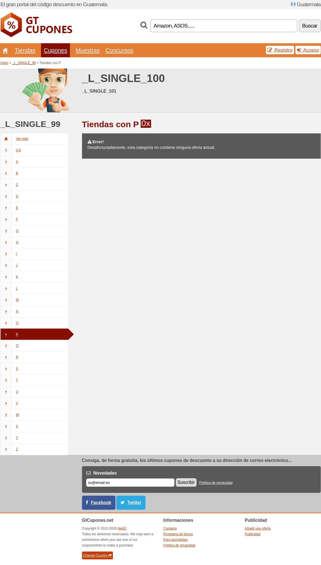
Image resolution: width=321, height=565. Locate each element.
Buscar (309, 26)
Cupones (55, 50)
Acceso (308, 50)
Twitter (134, 502)
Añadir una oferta (258, 528)
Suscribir (186, 482)
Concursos (119, 50)
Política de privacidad (216, 483)
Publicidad (252, 534)
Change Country (97, 555)
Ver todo (15, 138)
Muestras (88, 50)
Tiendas (25, 50)
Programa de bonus (178, 534)
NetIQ (122, 528)
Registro (280, 50)
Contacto (170, 528)
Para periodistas (175, 540)
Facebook (101, 502)
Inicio (4, 63)
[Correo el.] (130, 483)
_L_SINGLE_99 (24, 63)
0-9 (11, 150)
